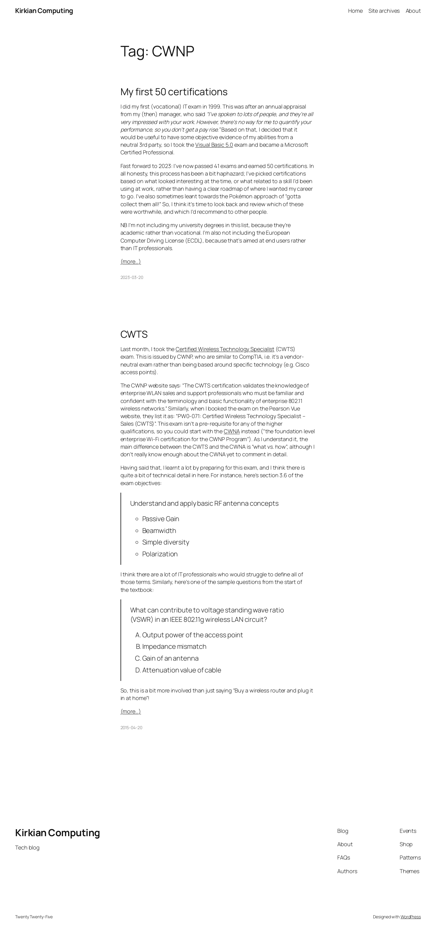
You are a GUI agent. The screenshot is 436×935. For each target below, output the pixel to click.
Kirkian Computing (44, 10)
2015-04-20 (131, 727)
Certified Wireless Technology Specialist (225, 349)
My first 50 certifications (174, 91)
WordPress (411, 917)
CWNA (232, 431)
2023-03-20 (132, 277)
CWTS (134, 334)
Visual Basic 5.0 (214, 144)
